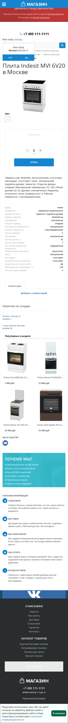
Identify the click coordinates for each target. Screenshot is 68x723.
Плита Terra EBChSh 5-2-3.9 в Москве (21, 377)
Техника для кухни (34, 651)
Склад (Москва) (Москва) (14, 326)
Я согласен (59, 713)
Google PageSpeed (41, 17)
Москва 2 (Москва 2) (11, 316)
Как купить (34, 615)
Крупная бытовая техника (34, 643)
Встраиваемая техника (34, 647)
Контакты (34, 631)
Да (26, 57)
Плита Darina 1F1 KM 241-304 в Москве (22, 425)
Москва (18, 39)
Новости (34, 611)
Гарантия (34, 627)
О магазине (34, 623)
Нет (10, 57)
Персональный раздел (34, 698)
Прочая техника (34, 655)
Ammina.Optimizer (56, 14)
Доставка (34, 619)
